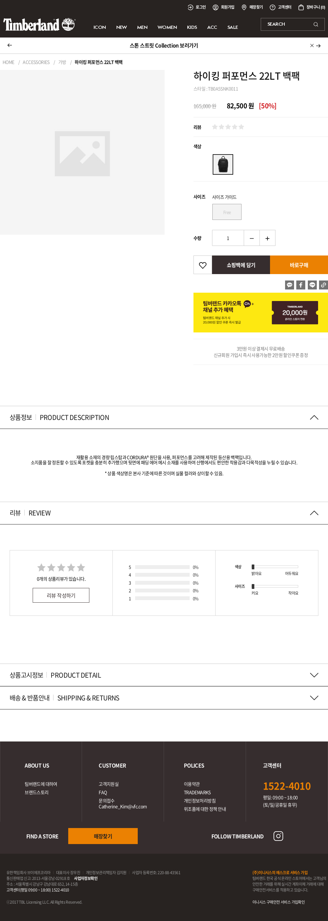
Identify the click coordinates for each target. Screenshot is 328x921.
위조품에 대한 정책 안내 (205, 809)
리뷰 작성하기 (61, 595)
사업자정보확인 (85, 878)
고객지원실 (109, 784)
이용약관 (192, 784)
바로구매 (299, 265)
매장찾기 (103, 836)
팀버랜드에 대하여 (41, 784)
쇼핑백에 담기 (241, 265)
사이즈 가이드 (224, 197)
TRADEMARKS (197, 792)
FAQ (103, 792)
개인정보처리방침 (200, 800)
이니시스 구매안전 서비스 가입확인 (278, 902)
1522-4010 (287, 785)
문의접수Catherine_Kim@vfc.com (123, 803)
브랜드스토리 (36, 792)
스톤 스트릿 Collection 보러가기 (164, 45)
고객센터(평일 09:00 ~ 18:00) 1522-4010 (37, 890)
